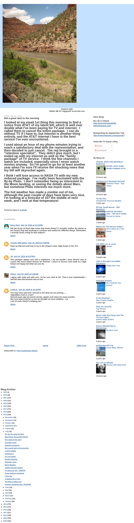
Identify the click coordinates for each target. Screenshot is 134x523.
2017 (5, 409)
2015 (5, 415)
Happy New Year (113, 266)
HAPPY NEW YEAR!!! (105, 320)
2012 (5, 510)
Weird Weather (10, 465)
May (7, 490)
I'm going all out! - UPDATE (15, 471)
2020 (5, 401)
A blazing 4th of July (12, 479)
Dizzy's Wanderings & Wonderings (105, 327)
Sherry (13, 274)
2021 (5, 398)
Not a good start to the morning (16, 448)
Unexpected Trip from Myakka (108, 201)
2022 (5, 395)
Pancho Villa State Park (116, 365)
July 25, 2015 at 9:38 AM (27, 274)
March (7, 496)
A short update (10, 451)
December (9, 417)
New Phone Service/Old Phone (16, 437)
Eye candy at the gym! (13, 440)
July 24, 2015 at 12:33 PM (32, 225)
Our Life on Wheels (104, 363)
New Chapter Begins (104, 300)
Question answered (12, 445)
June (7, 487)
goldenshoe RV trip (104, 345)
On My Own (101, 199)
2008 (5, 521)
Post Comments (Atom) (27, 351)
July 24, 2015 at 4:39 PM (38, 243)
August (8, 428)
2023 (5, 392)
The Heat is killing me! (13, 482)
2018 (5, 406)
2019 (5, 403)
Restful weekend (11, 459)
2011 (5, 513)
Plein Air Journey (103, 307)
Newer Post (9, 346)
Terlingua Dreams (104, 281)
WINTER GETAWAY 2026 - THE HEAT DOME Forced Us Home (116, 214)
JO (11, 256)
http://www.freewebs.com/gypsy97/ (108, 135)
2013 (5, 507)
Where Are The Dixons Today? (109, 227)
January (8, 501)
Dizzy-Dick (15, 225)
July (7, 431)
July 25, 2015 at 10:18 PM (30, 290)
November (9, 420)
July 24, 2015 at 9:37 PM (24, 256)
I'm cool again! (10, 457)
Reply (12, 236)
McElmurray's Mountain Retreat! (110, 181)
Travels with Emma (18, 243)
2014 (5, 504)
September (9, 426)
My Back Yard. (112, 330)
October (8, 423)
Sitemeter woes (10, 462)
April (7, 493)
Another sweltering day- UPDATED (18, 484)
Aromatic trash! (11, 443)
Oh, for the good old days (14, 434)
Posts (98, 146)
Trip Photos (101, 309)
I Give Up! (8, 476)
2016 (5, 412)
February (8, 499)
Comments (101, 150)
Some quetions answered (14, 473)
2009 (5, 518)
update (109, 246)
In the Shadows (103, 298)
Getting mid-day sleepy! (14, 468)
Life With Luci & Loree (106, 244)
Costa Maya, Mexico (114, 348)
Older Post (81, 346)
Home (45, 346)
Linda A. (14, 290)
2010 (5, 515)
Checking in (9, 454)
